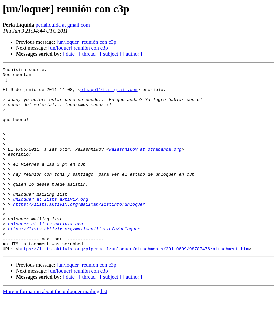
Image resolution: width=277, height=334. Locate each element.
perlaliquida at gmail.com (63, 25)
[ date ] (70, 54)
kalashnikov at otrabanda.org (145, 166)
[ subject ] (110, 54)
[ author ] (132, 54)
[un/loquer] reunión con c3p (86, 42)
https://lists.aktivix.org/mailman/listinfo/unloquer (79, 232)
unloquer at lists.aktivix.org (50, 226)
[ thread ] (89, 54)
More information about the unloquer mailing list (55, 328)
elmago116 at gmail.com (109, 94)
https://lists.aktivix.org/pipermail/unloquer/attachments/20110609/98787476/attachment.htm (133, 286)
